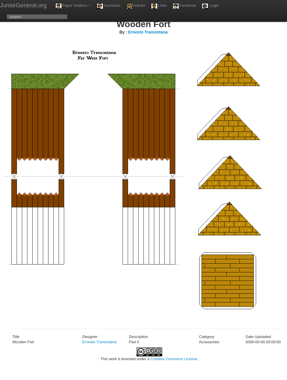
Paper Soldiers (73, 6)
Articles (136, 6)
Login (210, 6)
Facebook (184, 6)
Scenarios (108, 6)
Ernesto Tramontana (147, 32)
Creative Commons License (173, 359)
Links (159, 6)
